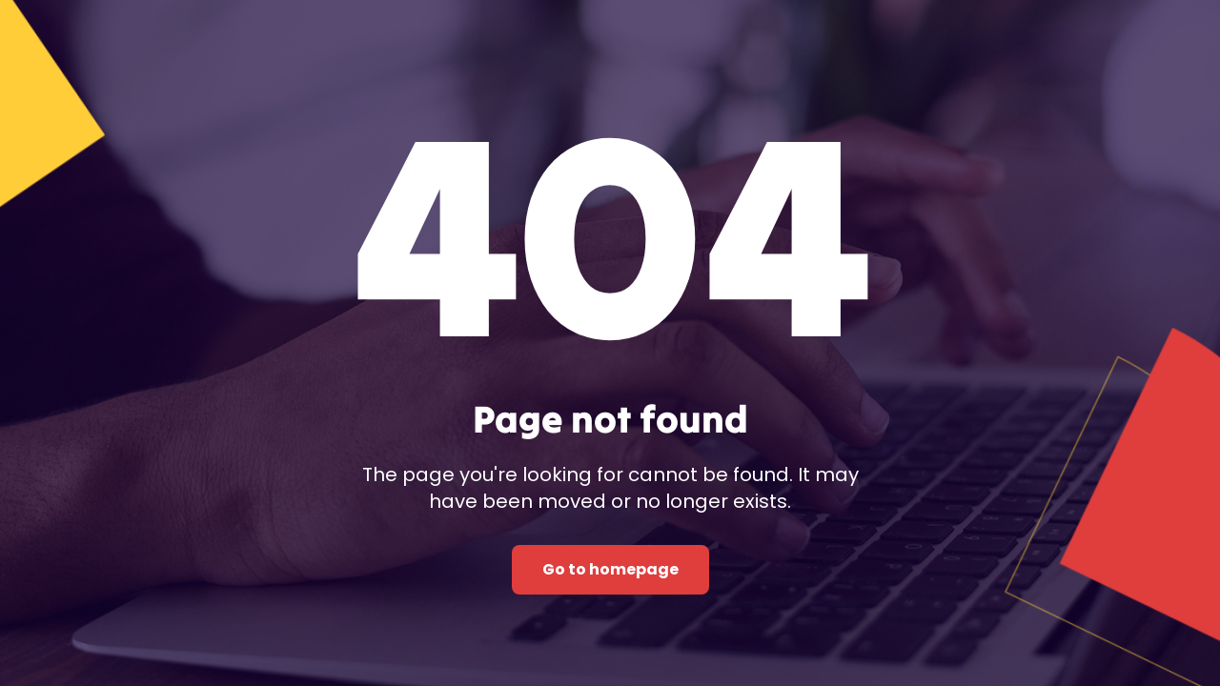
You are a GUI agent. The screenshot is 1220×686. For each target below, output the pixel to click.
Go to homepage (610, 569)
